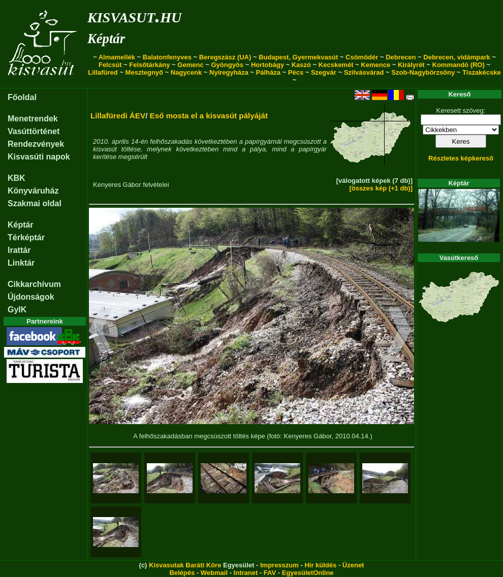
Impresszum (279, 565)
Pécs (295, 72)
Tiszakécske (481, 72)
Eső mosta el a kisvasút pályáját (209, 115)
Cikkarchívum (34, 284)
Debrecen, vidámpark (456, 57)
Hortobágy (267, 65)
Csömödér (361, 57)
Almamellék (117, 57)
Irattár (19, 250)
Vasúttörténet (33, 131)
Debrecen (401, 57)
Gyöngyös (227, 65)
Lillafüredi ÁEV (117, 115)
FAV (270, 572)
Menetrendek (33, 118)
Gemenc (190, 65)
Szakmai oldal (34, 203)
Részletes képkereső (460, 158)
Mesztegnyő (144, 72)
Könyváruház (33, 190)
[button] (100, 331)
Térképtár (26, 237)
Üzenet (353, 565)
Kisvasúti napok (39, 156)
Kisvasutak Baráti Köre (185, 565)
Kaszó (301, 65)
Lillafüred (103, 72)
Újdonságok (31, 297)
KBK (16, 178)
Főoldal (22, 97)
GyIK (17, 309)
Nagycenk (186, 72)
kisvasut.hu (134, 15)
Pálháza (268, 72)
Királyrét (411, 65)
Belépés (182, 572)
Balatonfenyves (167, 57)
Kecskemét (336, 65)
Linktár (21, 263)
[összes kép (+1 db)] (381, 188)
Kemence (375, 65)
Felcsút (110, 65)
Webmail (214, 572)
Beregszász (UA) (225, 57)
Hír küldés (320, 565)
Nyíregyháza (228, 72)
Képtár (106, 38)
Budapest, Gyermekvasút (298, 57)
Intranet (246, 572)
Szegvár (323, 72)
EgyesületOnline (308, 572)
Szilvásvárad (364, 72)
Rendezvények (36, 144)
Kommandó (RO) (458, 65)
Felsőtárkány (149, 65)
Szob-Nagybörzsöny (423, 72)
